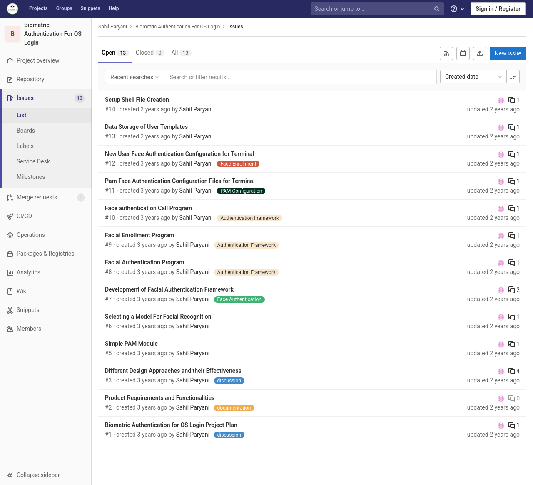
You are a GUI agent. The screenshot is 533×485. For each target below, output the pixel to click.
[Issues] (46, 98)
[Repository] (45, 79)
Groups (64, 8)
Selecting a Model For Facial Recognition (158, 316)
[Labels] (46, 146)
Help (114, 8)
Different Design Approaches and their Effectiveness (173, 370)
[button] (45, 475)
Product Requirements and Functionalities (159, 398)
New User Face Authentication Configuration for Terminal (179, 154)
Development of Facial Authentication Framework (169, 289)
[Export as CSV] (479, 53)
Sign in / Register (498, 8)
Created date (474, 76)
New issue (508, 53)
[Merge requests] (45, 197)
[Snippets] (45, 310)
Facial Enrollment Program (139, 235)
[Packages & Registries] (45, 253)
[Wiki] (45, 291)
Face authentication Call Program (148, 208)
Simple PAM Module (131, 343)
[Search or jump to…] (378, 9)
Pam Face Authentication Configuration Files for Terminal (180, 181)
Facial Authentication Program (144, 262)
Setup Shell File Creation (137, 99)
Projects (38, 8)
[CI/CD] (45, 216)
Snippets (90, 8)
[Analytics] (45, 272)
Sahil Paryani (112, 27)
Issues (235, 27)
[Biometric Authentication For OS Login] (46, 34)
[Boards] (46, 130)
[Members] (45, 328)
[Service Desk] (46, 161)
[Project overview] (45, 60)
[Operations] (45, 235)
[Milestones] (46, 177)
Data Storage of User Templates (146, 126)
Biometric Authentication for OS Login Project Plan (171, 425)
